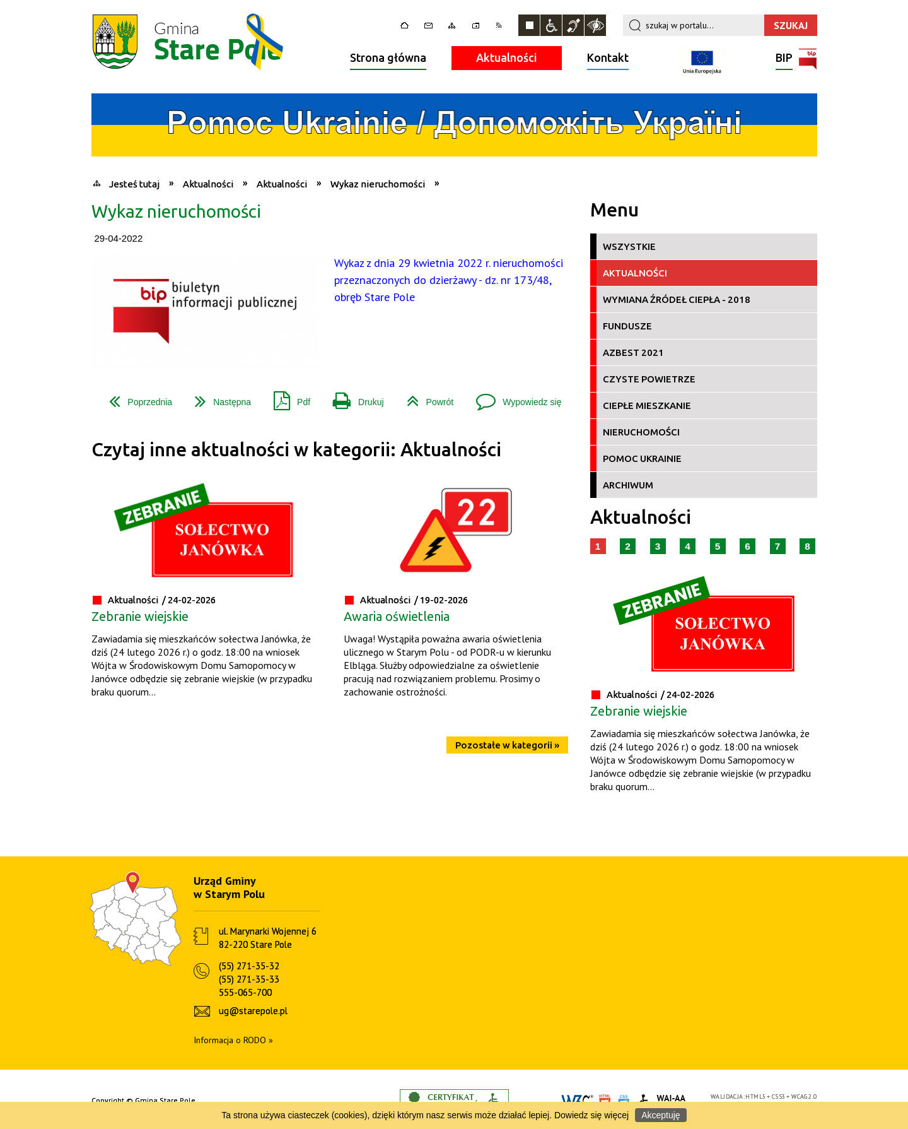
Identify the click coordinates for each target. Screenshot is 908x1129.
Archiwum (628, 485)
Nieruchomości (641, 432)
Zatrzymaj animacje (529, 25)
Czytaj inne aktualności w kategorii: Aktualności (296, 449)
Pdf (287, 397)
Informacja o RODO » (233, 1040)
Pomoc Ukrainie (642, 458)
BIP (784, 59)
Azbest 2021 (633, 352)
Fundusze (627, 326)
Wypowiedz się (513, 397)
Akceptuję (660, 1115)
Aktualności (506, 57)
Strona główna (388, 57)
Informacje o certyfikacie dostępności (454, 1101)
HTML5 (755, 1096)
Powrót (425, 397)
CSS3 (779, 1096)
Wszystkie (629, 246)
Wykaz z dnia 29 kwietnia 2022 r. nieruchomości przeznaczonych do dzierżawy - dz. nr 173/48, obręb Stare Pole (448, 280)
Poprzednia (135, 397)
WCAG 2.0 (804, 1096)
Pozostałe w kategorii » (507, 745)
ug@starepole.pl (253, 1011)
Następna (218, 397)
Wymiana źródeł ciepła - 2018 (676, 299)
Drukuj (353, 397)
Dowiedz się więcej (591, 1115)
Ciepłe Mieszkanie (647, 405)
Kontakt (608, 57)
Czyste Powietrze (649, 379)
